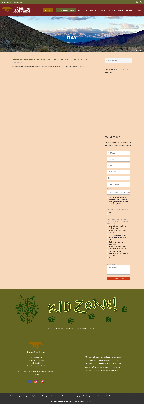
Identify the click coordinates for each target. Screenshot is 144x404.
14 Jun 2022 (18, 62)
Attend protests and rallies (116, 235)
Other (110, 258)
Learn (120, 10)
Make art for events (114, 251)
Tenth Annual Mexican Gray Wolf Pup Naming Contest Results (49, 59)
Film (80, 10)
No (109, 215)
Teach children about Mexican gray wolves (117, 254)
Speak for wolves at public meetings (116, 231)
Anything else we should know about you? (118, 263)
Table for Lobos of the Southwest (115, 243)
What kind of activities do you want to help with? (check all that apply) (118, 221)
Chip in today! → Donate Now (12, 2)
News (103, 10)
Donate (48, 10)
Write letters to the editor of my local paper (116, 227)
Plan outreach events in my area (116, 238)
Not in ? (109, 188)
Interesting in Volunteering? (118, 210)
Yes (109, 212)
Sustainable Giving (66, 10)
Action (112, 10)
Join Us (130, 10)
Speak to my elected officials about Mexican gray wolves (117, 247)
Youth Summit (91, 10)
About (139, 10)
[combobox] (128, 192)
